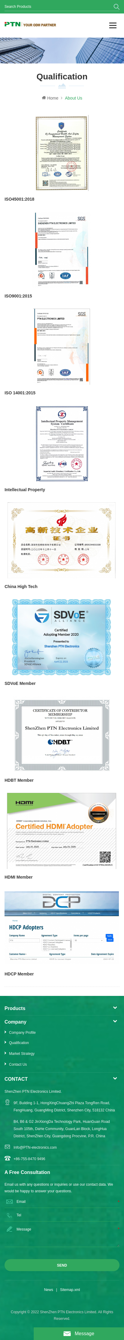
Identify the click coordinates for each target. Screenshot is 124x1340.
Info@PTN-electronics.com (35, 1147)
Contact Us (18, 1064)
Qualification (19, 1043)
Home (50, 98)
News (48, 1290)
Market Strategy (22, 1054)
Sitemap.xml (70, 1290)
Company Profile (22, 1032)
